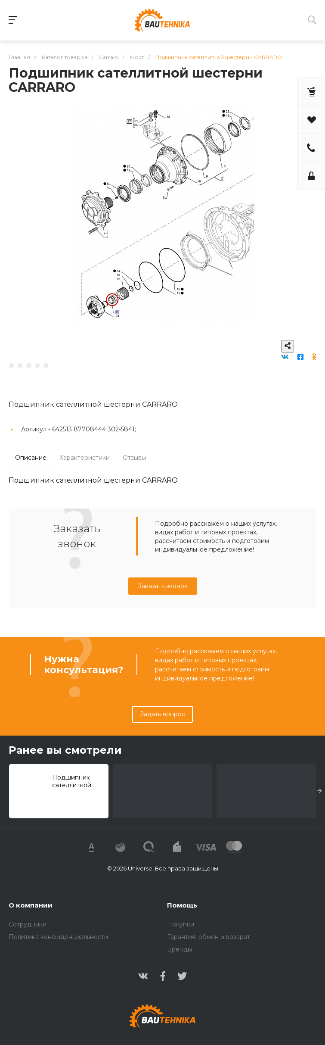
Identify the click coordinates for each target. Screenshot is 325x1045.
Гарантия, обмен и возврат (208, 937)
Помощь (182, 905)
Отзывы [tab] (134, 458)
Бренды (179, 949)
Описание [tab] (30, 458)
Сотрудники (27, 924)
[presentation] (319, 791)
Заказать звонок (163, 586)
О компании (31, 905)
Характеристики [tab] (84, 458)
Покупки (180, 924)
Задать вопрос (162, 714)
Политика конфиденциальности (58, 937)
